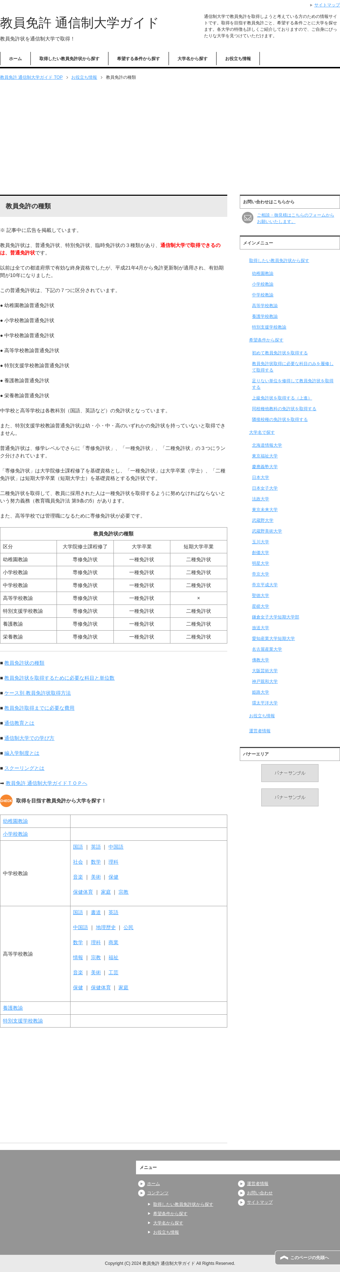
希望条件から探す (266, 340)
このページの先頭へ (309, 1257)
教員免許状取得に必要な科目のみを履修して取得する (293, 367)
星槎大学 (260, 606)
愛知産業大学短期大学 (273, 638)
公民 (128, 927)
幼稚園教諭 (15, 821)
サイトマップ (260, 1202)
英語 (96, 847)
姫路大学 (260, 692)
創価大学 (260, 552)
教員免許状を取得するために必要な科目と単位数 (59, 678)
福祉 (113, 957)
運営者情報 (260, 730)
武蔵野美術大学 (267, 531)
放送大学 (260, 627)
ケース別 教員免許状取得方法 (37, 693)
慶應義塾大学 (265, 466)
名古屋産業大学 (267, 649)
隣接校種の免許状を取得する (280, 419)
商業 (113, 942)
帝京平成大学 (265, 584)
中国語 (115, 847)
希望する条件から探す (138, 58)
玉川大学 (260, 541)
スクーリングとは (24, 768)
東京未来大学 (265, 509)
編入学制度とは (21, 753)
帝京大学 (260, 574)
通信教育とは (19, 723)
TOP (31, 77)
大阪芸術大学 (265, 670)
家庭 (106, 892)
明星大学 (260, 563)
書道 (96, 912)
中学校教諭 (262, 294)
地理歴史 (106, 927)
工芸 (113, 972)
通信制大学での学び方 (29, 738)
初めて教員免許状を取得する (280, 352)
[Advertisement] (170, 138)
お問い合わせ (260, 1192)
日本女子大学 (265, 488)
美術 (96, 877)
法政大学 (260, 498)
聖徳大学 (260, 595)
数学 (96, 862)
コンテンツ (158, 1192)
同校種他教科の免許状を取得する (284, 408)
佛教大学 (260, 659)
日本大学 (260, 477)
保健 (113, 877)
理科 (113, 862)
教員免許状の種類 (24, 663)
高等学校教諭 (265, 305)
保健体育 (83, 892)
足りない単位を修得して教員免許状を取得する (293, 384)
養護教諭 (13, 1008)
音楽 (78, 877)
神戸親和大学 (265, 681)
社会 (78, 862)
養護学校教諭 (265, 316)
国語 (78, 847)
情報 (78, 957)
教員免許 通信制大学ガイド (79, 22)
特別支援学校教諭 (23, 1021)
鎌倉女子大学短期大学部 (275, 617)
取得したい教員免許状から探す (69, 58)
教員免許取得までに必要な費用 (39, 708)
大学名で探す (262, 432)
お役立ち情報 (238, 58)
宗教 (123, 892)
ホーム (15, 58)
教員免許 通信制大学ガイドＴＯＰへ (46, 783)
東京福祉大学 (265, 455)
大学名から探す (193, 58)
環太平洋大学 (265, 702)
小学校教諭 (15, 834)
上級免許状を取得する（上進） (282, 397)
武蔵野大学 (262, 520)
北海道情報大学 (267, 445)
